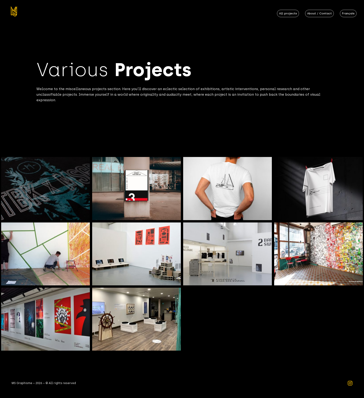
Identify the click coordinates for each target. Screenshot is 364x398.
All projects (288, 13)
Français (348, 13)
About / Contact (319, 13)
